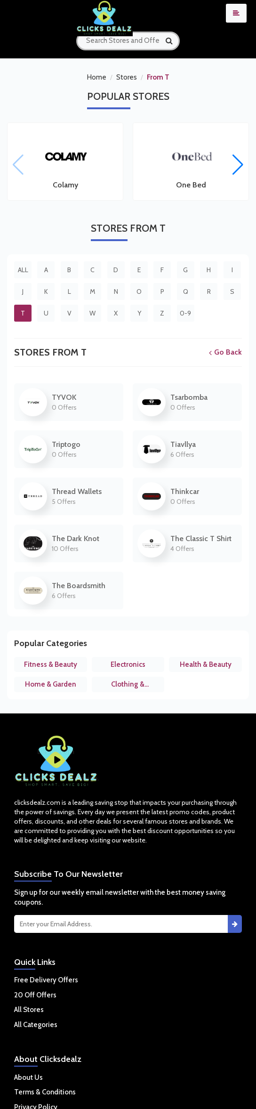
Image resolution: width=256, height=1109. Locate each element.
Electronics (128, 664)
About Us (28, 1077)
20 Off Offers (35, 995)
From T (158, 77)
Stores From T (50, 352)
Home (96, 77)
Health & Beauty (206, 664)
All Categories (35, 1024)
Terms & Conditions (45, 1092)
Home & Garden (50, 684)
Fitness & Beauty (50, 664)
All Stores (29, 1009)
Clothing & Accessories (127, 686)
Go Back (225, 352)
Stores (126, 77)
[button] (238, 164)
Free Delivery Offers (46, 980)
